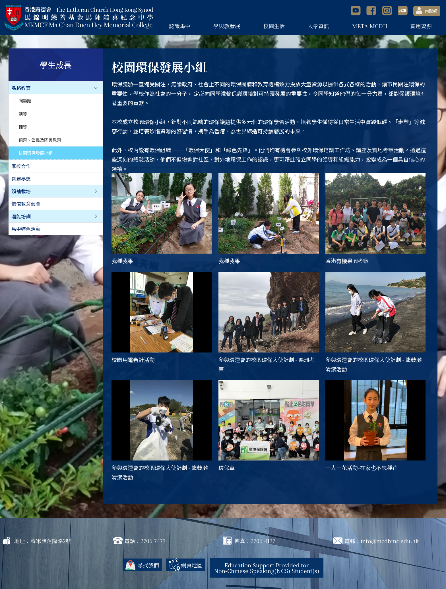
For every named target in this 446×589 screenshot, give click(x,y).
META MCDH (369, 26)
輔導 (22, 126)
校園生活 (274, 26)
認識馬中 (180, 26)
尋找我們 (148, 565)
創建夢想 (21, 178)
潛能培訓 (21, 216)
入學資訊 (318, 26)
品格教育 (21, 87)
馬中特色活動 (25, 228)
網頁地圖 (192, 565)
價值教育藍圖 (25, 203)
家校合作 (21, 166)
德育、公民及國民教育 (39, 139)
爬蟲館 (24, 100)
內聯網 (426, 10)
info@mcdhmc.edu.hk (390, 541)
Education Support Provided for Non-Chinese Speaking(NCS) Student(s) (266, 567)
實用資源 (421, 26)
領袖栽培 (21, 191)
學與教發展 (226, 26)
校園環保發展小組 (35, 153)
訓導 (22, 113)
